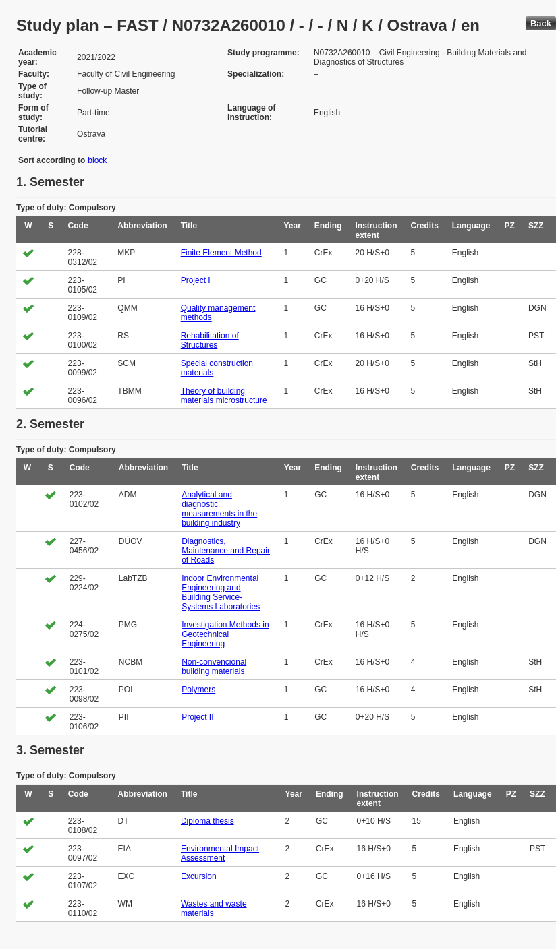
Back (540, 23)
